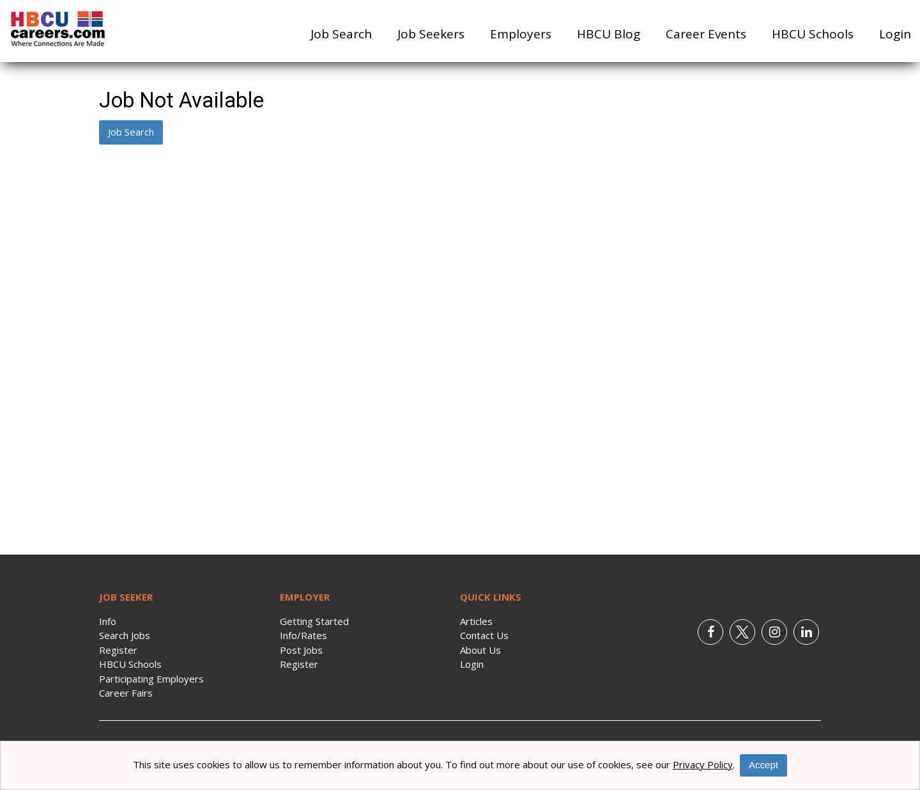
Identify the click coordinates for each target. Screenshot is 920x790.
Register (118, 650)
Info (107, 621)
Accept (763, 764)
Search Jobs (124, 635)
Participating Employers (151, 678)
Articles (476, 621)
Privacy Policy (703, 764)
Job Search (341, 34)
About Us (480, 650)
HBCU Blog (608, 34)
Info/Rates (303, 635)
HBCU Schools (813, 34)
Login (895, 34)
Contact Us (484, 635)
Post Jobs (301, 650)
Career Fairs (126, 692)
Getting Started (314, 621)
